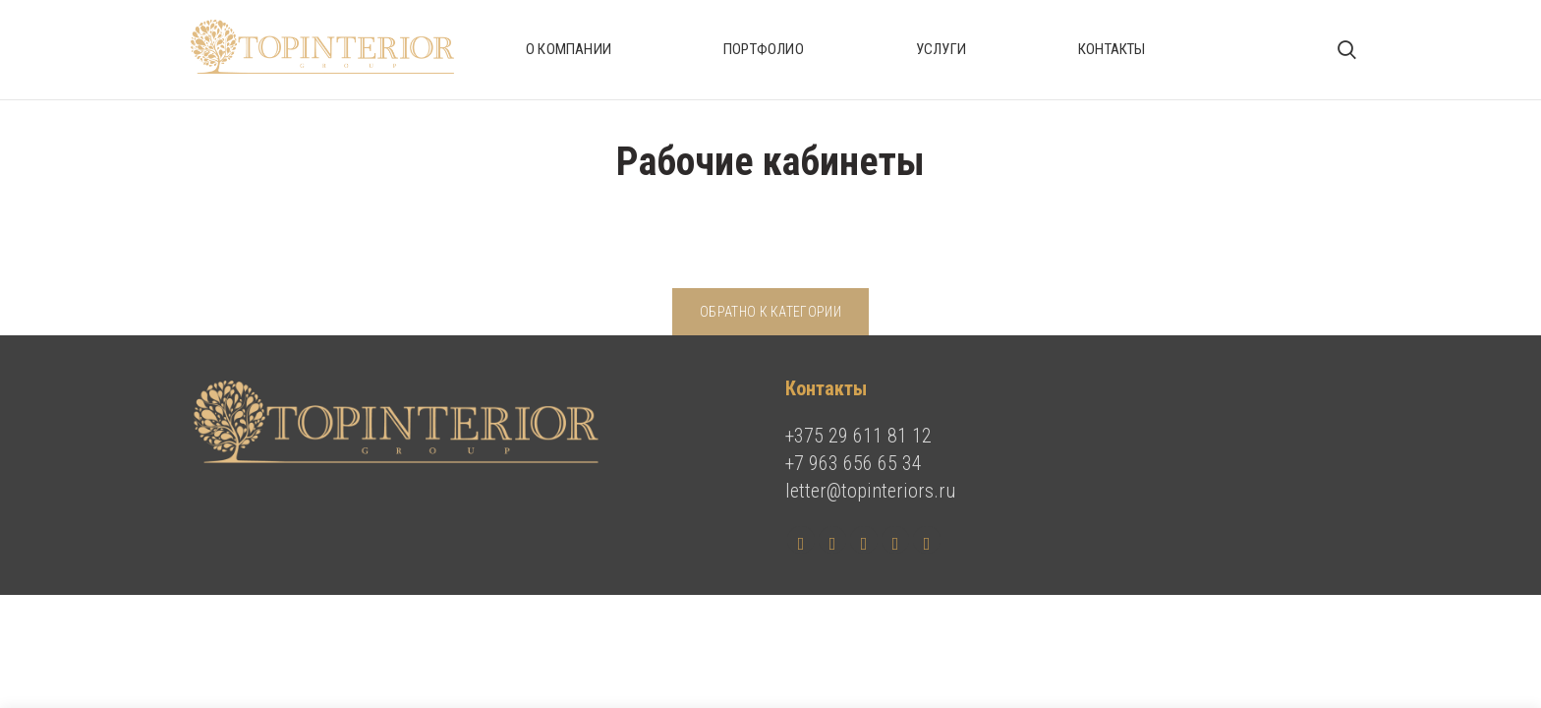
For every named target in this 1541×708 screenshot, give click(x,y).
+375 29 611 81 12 (858, 435)
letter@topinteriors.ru (870, 490)
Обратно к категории (770, 312)
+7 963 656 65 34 (853, 463)
